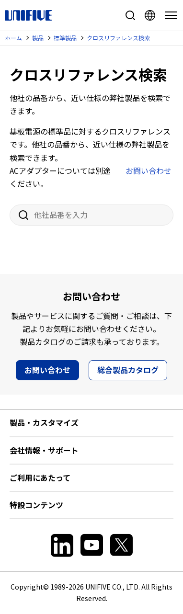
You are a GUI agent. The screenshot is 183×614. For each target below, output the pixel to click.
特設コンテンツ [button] (36, 505)
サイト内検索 (130, 15)
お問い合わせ (149, 170)
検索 (20, 215)
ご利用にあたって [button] (40, 477)
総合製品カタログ (128, 369)
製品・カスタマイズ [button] (44, 422)
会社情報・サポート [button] (44, 450)
